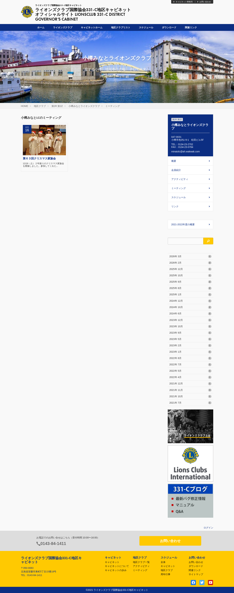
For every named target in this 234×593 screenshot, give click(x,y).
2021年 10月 (190, 396)
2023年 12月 (190, 320)
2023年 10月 (190, 326)
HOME (24, 106)
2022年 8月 (190, 358)
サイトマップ (196, 574)
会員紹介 (176, 170)
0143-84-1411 (53, 543)
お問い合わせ (204, 2)
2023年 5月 (190, 339)
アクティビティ (179, 179)
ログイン (208, 527)
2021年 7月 (190, 402)
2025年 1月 (190, 294)
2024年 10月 (190, 307)
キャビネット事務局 (183, 2)
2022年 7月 (190, 364)
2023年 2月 (190, 345)
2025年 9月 (190, 281)
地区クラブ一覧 (141, 562)
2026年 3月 (190, 256)
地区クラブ (40, 106)
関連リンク (191, 27)
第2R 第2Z (57, 106)
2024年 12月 (190, 301)
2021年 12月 (190, 383)
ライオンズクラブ (62, 27)
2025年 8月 (190, 288)
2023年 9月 (190, 332)
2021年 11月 (190, 390)
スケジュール (146, 27)
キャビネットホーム (91, 27)
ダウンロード (169, 27)
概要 (173, 161)
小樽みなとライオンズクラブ (84, 106)
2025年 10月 (190, 275)
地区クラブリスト (120, 27)
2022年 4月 (190, 377)
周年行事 (165, 574)
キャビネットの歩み (116, 570)
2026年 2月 (190, 262)
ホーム (40, 27)
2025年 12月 (190, 269)
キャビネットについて (117, 566)
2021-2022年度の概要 (183, 224)
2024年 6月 (190, 313)
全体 (163, 562)
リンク (175, 206)
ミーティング (112, 106)
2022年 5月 (190, 371)
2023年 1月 (190, 351)
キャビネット (112, 562)
